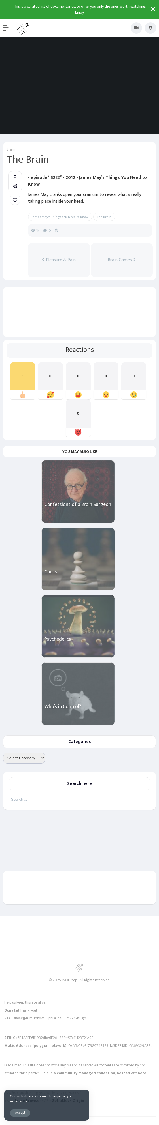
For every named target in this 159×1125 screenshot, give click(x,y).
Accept (20, 1113)
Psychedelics (57, 639)
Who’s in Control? (62, 707)
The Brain (104, 217)
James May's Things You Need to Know (60, 217)
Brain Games (122, 260)
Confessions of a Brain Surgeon (77, 505)
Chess (50, 572)
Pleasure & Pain (59, 260)
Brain (11, 149)
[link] (15, 200)
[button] (8, 28)
